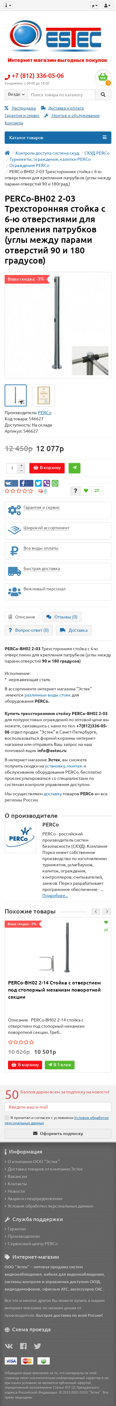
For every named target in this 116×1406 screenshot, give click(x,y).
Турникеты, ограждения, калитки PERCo (50, 159)
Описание (22, 616)
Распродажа (20, 108)
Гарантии (15, 1228)
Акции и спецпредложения (33, 1198)
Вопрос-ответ (29, 630)
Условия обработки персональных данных (49, 1206)
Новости (15, 1191)
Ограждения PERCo (29, 165)
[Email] (58, 1107)
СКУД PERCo (97, 153)
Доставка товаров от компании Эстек (44, 1169)
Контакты (14, 123)
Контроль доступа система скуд (47, 153)
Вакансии (16, 1176)
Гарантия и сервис (22, 115)
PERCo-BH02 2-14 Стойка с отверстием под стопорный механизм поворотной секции (54, 990)
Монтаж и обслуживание (72, 115)
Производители (22, 1236)
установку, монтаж (64, 765)
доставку (53, 793)
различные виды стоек (47, 695)
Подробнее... (55, 895)
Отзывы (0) (62, 616)
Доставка (74, 630)
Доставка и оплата (62, 108)
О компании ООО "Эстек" (32, 1161)
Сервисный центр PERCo (31, 1243)
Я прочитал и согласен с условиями (57, 1120)
